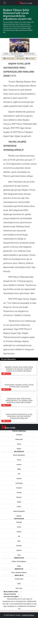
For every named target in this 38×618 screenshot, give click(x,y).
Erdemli (19, 478)
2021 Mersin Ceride (11, 591)
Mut (19, 474)
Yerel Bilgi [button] (19, 575)
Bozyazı (19, 497)
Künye (19, 444)
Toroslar (19, 492)
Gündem (19, 545)
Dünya (19, 527)
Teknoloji (19, 522)
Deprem (19, 550)
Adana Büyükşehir (19, 511)
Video (19, 583)
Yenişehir (19, 488)
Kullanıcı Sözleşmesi (11, 596)
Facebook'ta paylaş (9, 58)
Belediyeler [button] (19, 451)
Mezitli (19, 502)
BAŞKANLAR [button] (19, 569)
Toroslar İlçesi (19, 579)
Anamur (19, 464)
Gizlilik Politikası (10, 594)
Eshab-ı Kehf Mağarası (19, 561)
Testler (19, 566)
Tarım (19, 555)
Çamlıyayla (19, 483)
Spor (19, 541)
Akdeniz (19, 516)
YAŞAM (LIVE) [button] (19, 558)
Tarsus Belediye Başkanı (19, 572)
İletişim (19, 449)
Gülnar (19, 506)
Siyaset (19, 531)
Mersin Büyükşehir (19, 455)
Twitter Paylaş (30, 58)
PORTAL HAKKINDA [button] (19, 431)
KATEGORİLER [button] (19, 518)
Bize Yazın (19, 588)
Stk (19, 536)
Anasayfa (19, 434)
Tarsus (19, 460)
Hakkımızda (19, 439)
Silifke (19, 469)
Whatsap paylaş (20, 58)
